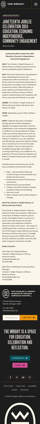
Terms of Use (20, 386)
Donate (18, 365)
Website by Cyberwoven (26, 396)
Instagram (30, 377)
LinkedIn (23, 377)
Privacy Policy (8, 386)
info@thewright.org (10, 310)
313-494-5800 (8, 308)
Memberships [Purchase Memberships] (18, 358)
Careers (14, 390)
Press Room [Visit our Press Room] (24, 390)
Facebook (10, 377)
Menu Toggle (34, 2)
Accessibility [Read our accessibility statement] (32, 386)
